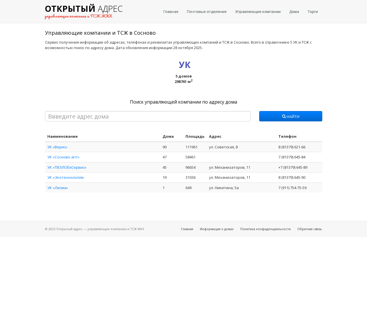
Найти (291, 116)
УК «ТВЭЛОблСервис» (66, 167)
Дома (294, 11)
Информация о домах (217, 229)
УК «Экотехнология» (65, 177)
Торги (313, 11)
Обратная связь (309, 229)
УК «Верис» (57, 147)
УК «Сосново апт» (63, 157)
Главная (170, 11)
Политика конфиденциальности (265, 229)
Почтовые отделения (207, 11)
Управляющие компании (258, 11)
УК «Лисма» (57, 187)
